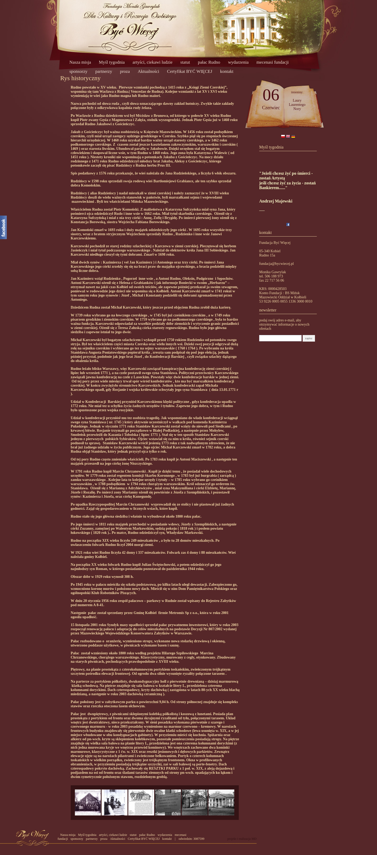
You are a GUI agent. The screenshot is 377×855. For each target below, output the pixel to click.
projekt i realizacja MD (242, 839)
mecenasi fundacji (272, 62)
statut (185, 62)
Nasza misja (80, 62)
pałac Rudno (209, 62)
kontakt (227, 71)
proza (125, 71)
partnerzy (103, 71)
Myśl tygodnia (112, 62)
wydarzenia (238, 62)
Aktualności (148, 71)
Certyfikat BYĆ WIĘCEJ (189, 71)
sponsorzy (78, 71)
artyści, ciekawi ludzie (152, 62)
